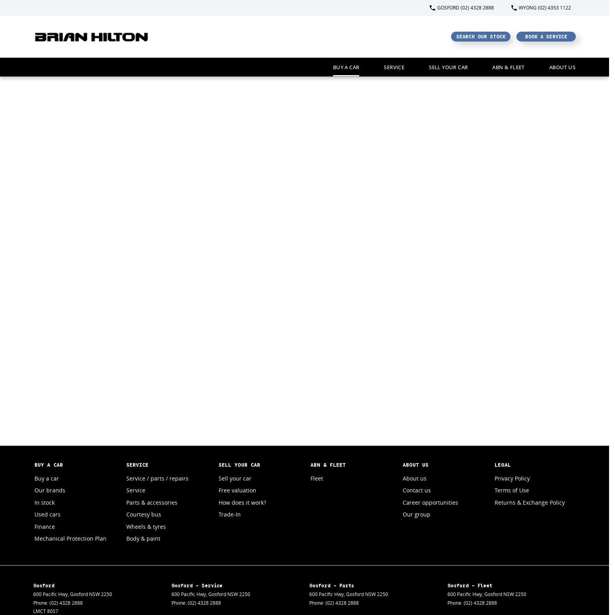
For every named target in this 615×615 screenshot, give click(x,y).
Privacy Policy (512, 478)
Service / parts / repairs (157, 478)
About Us (562, 67)
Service (394, 67)
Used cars (47, 514)
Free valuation (237, 490)
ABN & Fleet (508, 67)
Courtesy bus (143, 514)
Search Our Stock (481, 37)
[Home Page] (91, 36)
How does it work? (242, 502)
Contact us (417, 490)
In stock (44, 502)
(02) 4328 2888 (66, 603)
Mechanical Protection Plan (70, 538)
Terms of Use (512, 490)
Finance (44, 526)
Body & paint (143, 538)
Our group (416, 514)
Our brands (49, 490)
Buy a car (346, 67)
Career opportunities (430, 502)
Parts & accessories (151, 502)
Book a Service (546, 37)
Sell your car (448, 67)
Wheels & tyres (146, 526)
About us (415, 478)
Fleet (316, 478)
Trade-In (230, 514)
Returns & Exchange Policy (530, 502)
